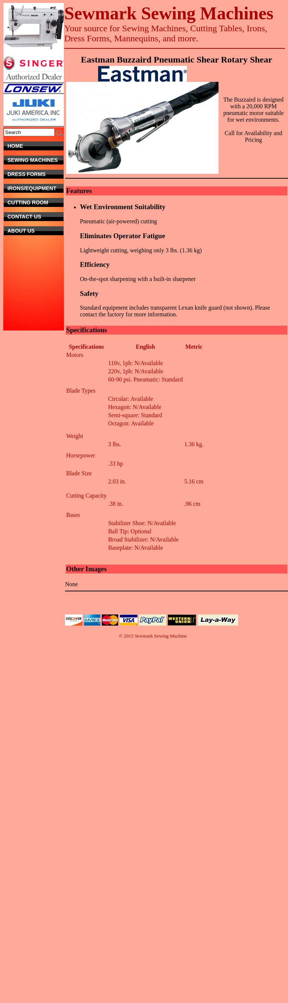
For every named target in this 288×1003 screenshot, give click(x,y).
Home (35, 146)
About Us (35, 231)
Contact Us (32, 217)
